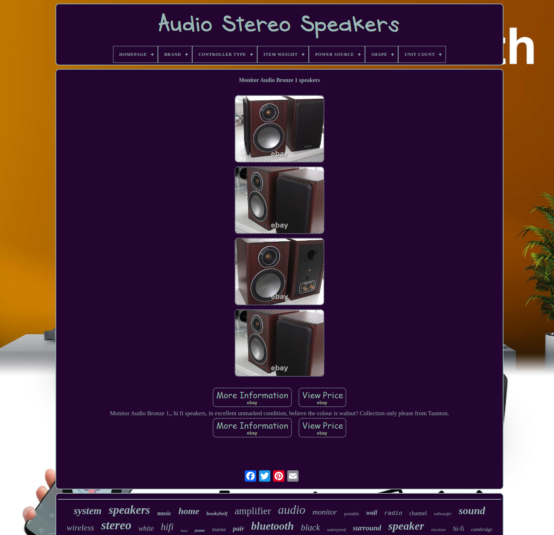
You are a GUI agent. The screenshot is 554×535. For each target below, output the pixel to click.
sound (472, 510)
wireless (80, 527)
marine (219, 529)
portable (351, 513)
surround (367, 528)
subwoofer (443, 513)
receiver (438, 529)
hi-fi (458, 528)
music (164, 513)
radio (393, 513)
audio (291, 509)
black (310, 527)
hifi (167, 527)
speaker (406, 525)
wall (371, 512)
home (188, 511)
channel (418, 513)
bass (184, 530)
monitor (324, 511)
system (88, 510)
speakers (129, 510)
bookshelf (217, 513)
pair (238, 528)
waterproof (336, 529)
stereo (116, 525)
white (146, 528)
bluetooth (272, 526)
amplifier (253, 510)
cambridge (481, 529)
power (200, 531)
